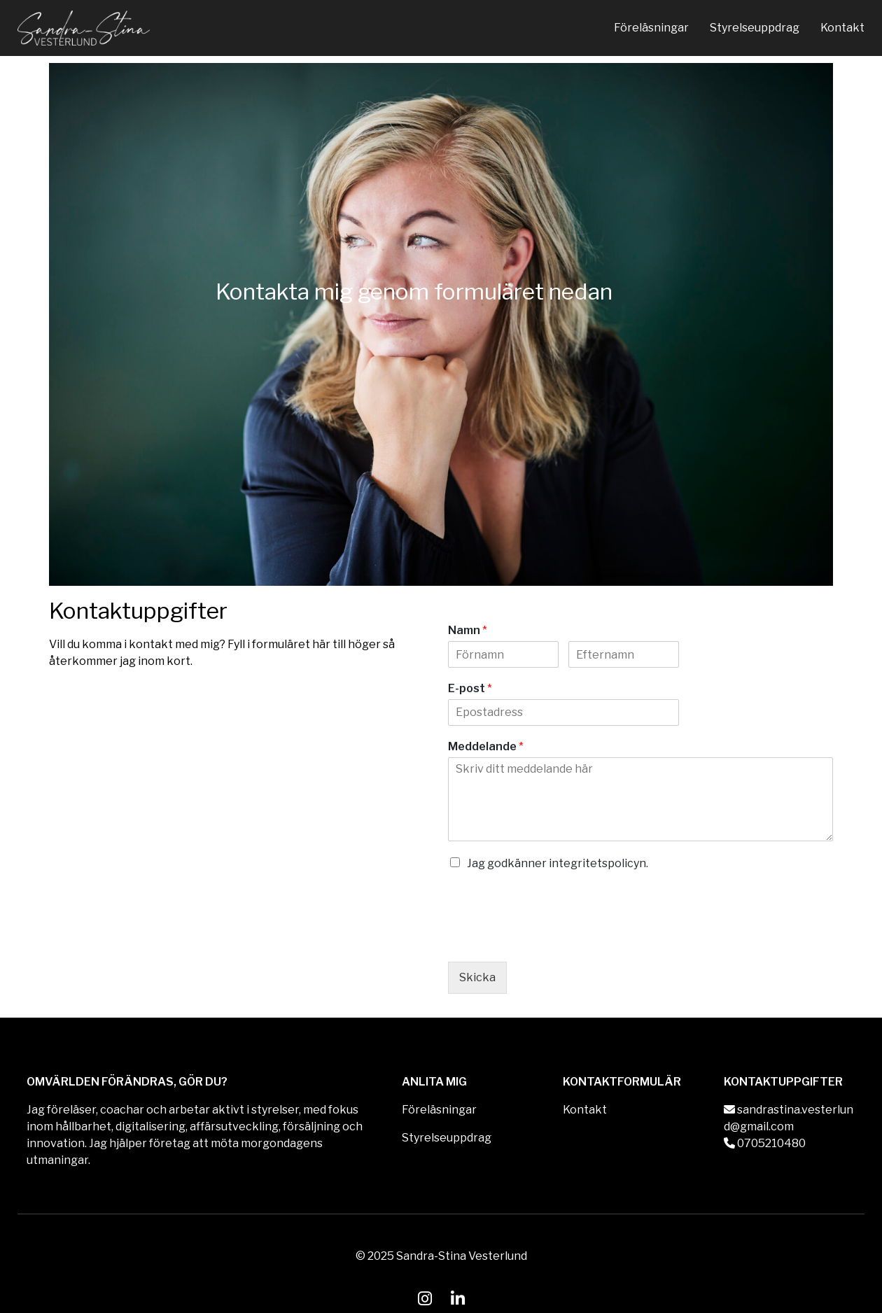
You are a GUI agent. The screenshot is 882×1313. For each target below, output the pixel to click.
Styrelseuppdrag (754, 27)
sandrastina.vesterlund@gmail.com (788, 1118)
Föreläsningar (651, 27)
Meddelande (486, 746)
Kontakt (842, 27)
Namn (467, 630)
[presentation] (554, 938)
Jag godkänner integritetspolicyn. (557, 863)
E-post (470, 688)
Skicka (477, 977)
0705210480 (765, 1143)
